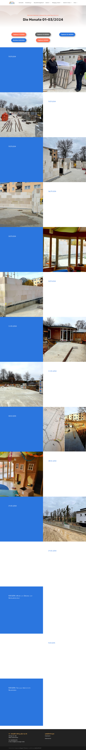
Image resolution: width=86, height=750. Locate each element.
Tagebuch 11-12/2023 (18, 34)
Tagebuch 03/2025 (43, 40)
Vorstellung (28, 2)
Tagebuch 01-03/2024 (43, 34)
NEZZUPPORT (37, 748)
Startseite (21, 2)
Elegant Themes (23, 748)
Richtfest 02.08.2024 (19, 40)
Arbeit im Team (67, 2)
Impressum (47, 736)
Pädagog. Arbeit (56, 2)
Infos (75, 2)
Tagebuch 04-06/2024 (67, 34)
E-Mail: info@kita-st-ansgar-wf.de (17, 741)
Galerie (47, 2)
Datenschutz (48, 738)
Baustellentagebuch (39, 2)
